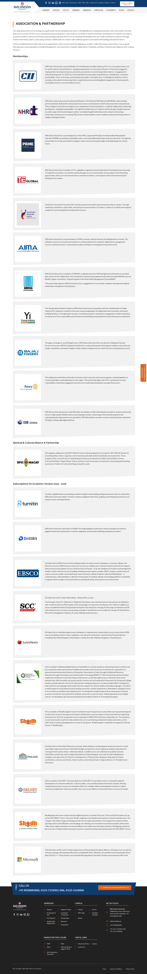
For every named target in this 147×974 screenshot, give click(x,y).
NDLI (87, 2)
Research (76, 10)
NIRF (79, 2)
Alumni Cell (93, 2)
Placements (111, 10)
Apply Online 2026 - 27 (127, 4)
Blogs (121, 10)
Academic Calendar (104, 2)
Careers (113, 2)
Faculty (66, 10)
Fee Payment (73, 2)
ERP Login (65, 2)
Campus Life (98, 10)
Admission (87, 10)
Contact (130, 10)
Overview (45, 10)
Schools (56, 10)
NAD (83, 2)
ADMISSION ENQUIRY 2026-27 (143, 373)
